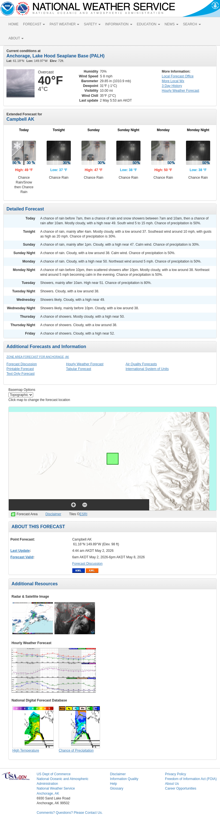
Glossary (116, 788)
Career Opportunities (180, 788)
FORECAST (34, 24)
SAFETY (92, 24)
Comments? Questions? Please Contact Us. (70, 813)
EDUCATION (148, 24)
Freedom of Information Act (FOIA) (191, 779)
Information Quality (124, 779)
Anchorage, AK (48, 793)
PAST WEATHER (64, 24)
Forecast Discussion (21, 364)
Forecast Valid (21, 557)
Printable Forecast (20, 369)
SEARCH (192, 24)
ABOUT (16, 38)
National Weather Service (56, 788)
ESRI (83, 514)
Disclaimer (53, 514)
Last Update (20, 551)
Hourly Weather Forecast (84, 364)
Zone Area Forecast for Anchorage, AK (37, 356)
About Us (172, 784)
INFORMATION (118, 24)
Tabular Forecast (78, 369)
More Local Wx (173, 81)
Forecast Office (178, 76)
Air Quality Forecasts (141, 364)
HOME (13, 24)
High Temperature (25, 750)
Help (113, 784)
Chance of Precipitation (76, 750)
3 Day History (172, 86)
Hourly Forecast (180, 91)
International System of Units (147, 369)
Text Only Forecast (20, 374)
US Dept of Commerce (54, 774)
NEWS (171, 24)
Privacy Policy (175, 774)
